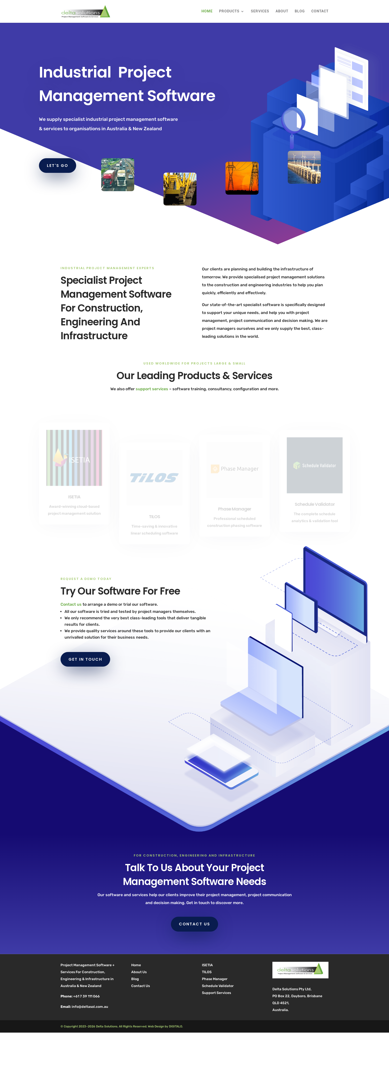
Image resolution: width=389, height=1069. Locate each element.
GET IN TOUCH (85, 659)
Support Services (216, 993)
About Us (139, 972)
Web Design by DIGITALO (165, 1026)
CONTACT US (194, 924)
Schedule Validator (218, 986)
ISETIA (207, 965)
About (282, 12)
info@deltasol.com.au (90, 1007)
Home (207, 12)
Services (260, 12)
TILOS (207, 972)
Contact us (71, 604)
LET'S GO (57, 165)
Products (229, 12)
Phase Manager (214, 979)
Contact (319, 12)
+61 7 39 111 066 (86, 996)
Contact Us (140, 986)
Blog (300, 12)
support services (152, 389)
